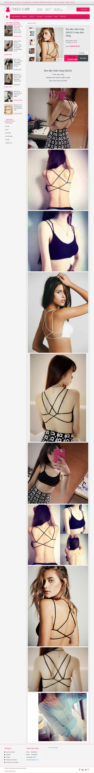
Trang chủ (29, 23)
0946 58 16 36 (75, 46)
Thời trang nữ (16, 16)
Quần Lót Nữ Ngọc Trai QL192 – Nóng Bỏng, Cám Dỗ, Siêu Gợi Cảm (18, 63)
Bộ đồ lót (18, 2)
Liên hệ (72, 2)
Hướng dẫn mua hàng (10, 759)
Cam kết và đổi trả (9, 752)
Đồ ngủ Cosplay (9, 2)
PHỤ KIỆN (39, 16)
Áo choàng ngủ (26, 2)
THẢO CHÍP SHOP (53, 747)
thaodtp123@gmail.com (32, 759)
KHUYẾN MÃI (35, 2)
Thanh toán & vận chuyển (11, 762)
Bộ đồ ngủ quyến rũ (46, 2)
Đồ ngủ (24, 16)
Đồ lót (32, 16)
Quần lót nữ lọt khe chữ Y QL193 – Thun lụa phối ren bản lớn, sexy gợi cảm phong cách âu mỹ (18, 46)
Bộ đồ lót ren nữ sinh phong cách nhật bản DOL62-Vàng (18, 107)
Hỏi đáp (67, 2)
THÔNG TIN (63, 16)
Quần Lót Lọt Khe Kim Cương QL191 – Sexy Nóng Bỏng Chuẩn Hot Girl (18, 78)
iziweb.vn (13, 771)
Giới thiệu (61, 2)
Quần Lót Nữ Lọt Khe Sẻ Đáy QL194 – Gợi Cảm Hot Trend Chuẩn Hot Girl (18, 29)
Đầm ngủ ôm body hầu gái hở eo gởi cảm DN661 (18, 94)
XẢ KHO (55, 2)
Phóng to (60, 59)
